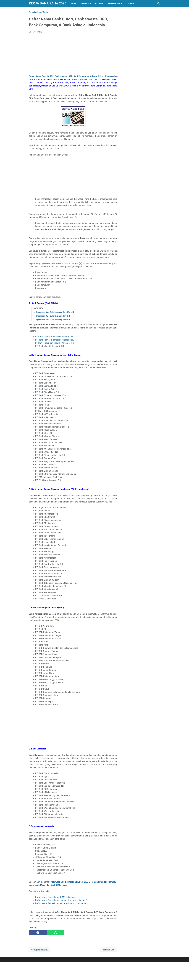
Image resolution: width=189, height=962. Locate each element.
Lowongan (85, 3)
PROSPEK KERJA (115, 3)
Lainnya (130, 3)
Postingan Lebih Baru (39, 950)
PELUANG (99, 3)
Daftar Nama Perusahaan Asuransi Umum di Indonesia (60, 903)
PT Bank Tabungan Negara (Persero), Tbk (54, 343)
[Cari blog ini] (158, 3)
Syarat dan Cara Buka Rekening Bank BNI (53, 316)
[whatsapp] (55, 932)
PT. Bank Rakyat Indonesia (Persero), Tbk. (54, 340)
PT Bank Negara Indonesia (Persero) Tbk (54, 336)
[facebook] (38, 932)
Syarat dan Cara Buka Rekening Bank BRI (53, 320)
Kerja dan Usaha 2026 (47, 3)
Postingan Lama (109, 950)
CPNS (73, 3)
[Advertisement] (73, 54)
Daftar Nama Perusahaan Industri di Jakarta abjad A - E (61, 900)
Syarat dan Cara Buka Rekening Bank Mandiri (55, 312)
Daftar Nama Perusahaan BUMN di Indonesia (56, 897)
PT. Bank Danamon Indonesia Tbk (51, 395)
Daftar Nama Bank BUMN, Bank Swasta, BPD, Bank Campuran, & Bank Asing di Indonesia (72, 76)
